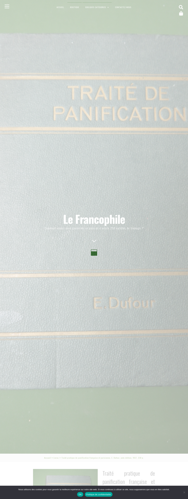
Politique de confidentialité (98, 494)
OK (80, 494)
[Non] (184, 492)
